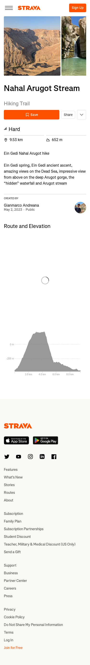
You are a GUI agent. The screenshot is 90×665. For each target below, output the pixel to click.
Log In (8, 640)
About (8, 500)
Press (8, 596)
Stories (9, 485)
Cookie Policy (14, 617)
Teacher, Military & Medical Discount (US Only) (40, 544)
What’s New (13, 477)
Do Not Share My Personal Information (33, 624)
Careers (10, 588)
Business (11, 573)
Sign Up (78, 8)
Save (31, 115)
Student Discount (17, 536)
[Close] (9, 8)
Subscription (13, 513)
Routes (9, 492)
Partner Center (15, 580)
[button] (32, 46)
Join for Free (13, 647)
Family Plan (12, 521)
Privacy (10, 609)
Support (10, 565)
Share (68, 115)
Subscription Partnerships (23, 529)
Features (11, 469)
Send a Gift (12, 552)
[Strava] (29, 8)
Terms (8, 632)
